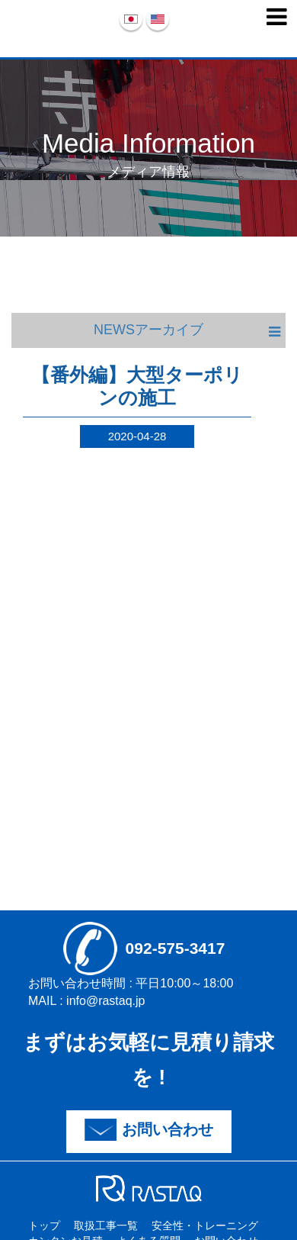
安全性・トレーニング (205, 1225)
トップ (44, 1225)
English (157, 19)
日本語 (131, 19)
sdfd (149, 1188)
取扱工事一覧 (106, 1225)
